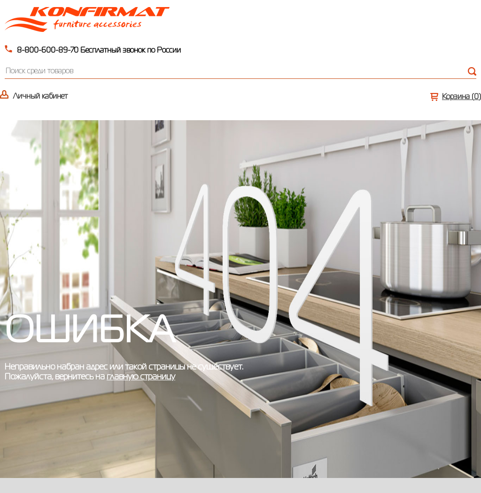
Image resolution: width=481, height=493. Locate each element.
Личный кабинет (40, 96)
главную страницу (141, 377)
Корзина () (461, 97)
